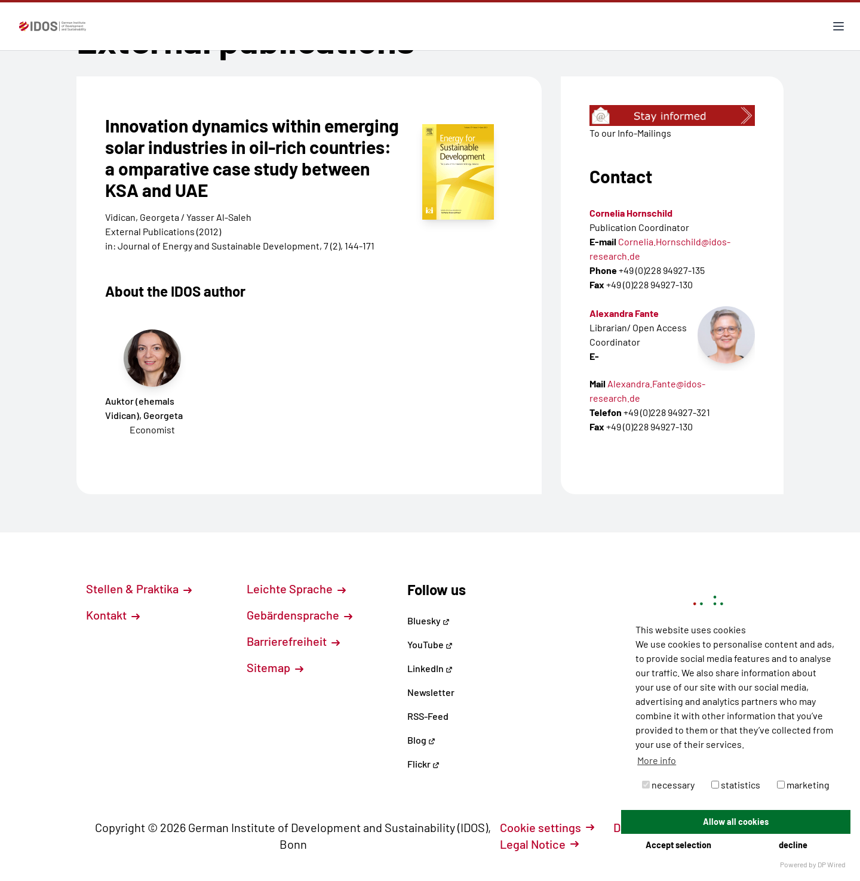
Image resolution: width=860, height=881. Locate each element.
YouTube (430, 644)
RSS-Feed (428, 716)
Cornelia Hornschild (630, 212)
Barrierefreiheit (293, 641)
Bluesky (428, 620)
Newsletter (430, 692)
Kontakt (113, 615)
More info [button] (656, 760)
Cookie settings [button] (547, 827)
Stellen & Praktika (139, 588)
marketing (803, 784)
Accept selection (678, 845)
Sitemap (275, 667)
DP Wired (832, 864)
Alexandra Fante (624, 313)
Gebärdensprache (299, 615)
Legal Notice (539, 844)
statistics (735, 784)
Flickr (423, 763)
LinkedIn (430, 668)
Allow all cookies (736, 822)
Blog (421, 740)
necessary (668, 784)
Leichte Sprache (296, 588)
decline (793, 845)
